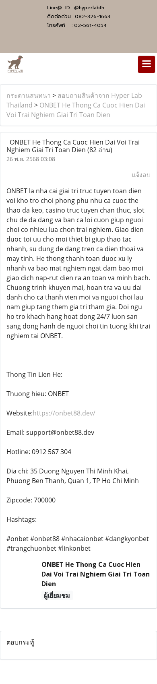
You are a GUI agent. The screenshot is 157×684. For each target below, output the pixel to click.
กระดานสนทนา (28, 95)
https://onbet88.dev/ (64, 413)
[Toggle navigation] (146, 64)
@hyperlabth (89, 7)
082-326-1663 (92, 16)
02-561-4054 (90, 25)
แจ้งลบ (141, 174)
